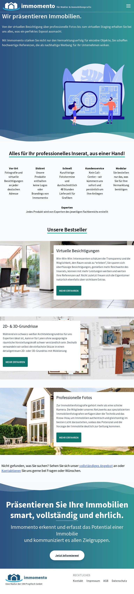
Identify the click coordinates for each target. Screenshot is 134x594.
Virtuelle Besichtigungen (77, 250)
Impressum (93, 580)
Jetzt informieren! (67, 555)
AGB (105, 580)
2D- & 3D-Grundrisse (20, 326)
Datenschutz (119, 580)
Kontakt (78, 580)
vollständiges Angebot (96, 465)
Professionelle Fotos (74, 397)
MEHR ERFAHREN (69, 290)
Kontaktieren (11, 470)
